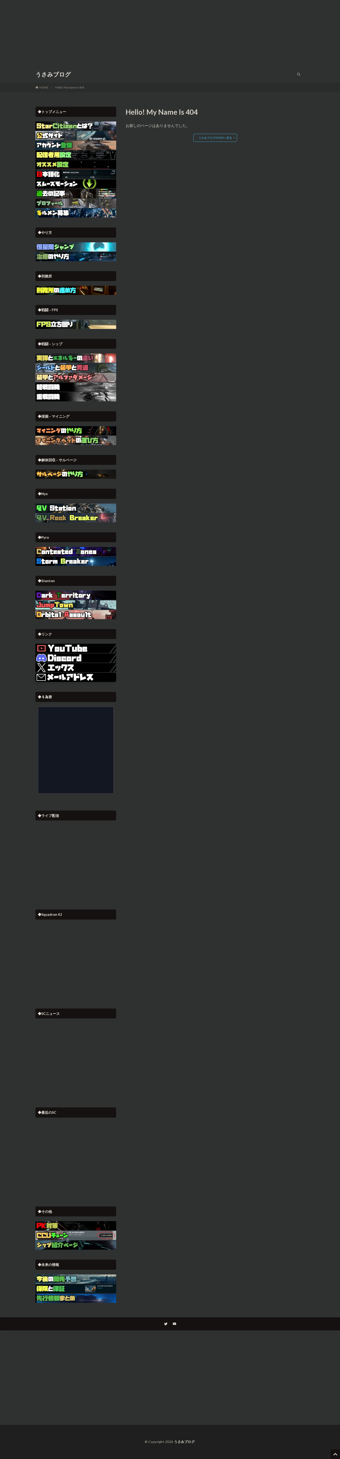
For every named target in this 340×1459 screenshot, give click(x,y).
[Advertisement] (170, 33)
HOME (43, 87)
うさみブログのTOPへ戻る (215, 137)
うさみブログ (53, 74)
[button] (75, 677)
